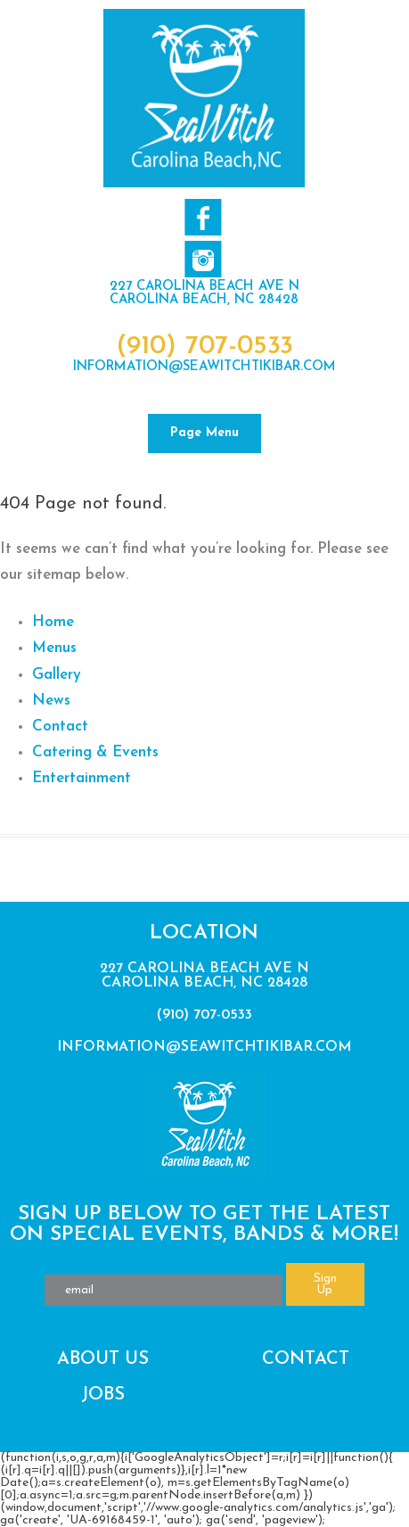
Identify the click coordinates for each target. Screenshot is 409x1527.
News (51, 700)
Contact (60, 726)
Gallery (56, 674)
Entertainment (81, 778)
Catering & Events (95, 752)
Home (53, 622)
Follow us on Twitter (203, 259)
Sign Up (325, 1284)
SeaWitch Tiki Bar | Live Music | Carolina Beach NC (204, 98)
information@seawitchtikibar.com (204, 367)
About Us (103, 1359)
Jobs (103, 1395)
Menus (54, 648)
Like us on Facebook (203, 217)
